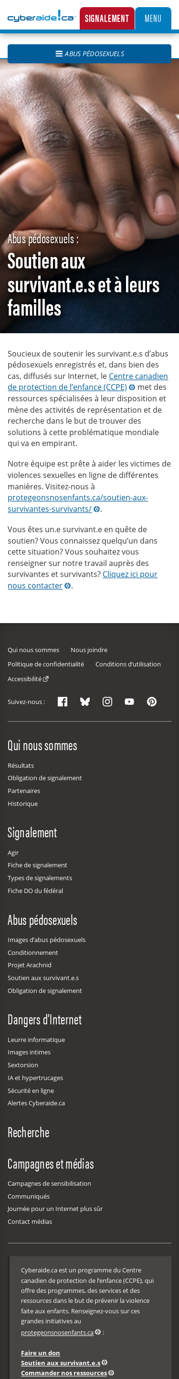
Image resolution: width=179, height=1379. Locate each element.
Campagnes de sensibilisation (49, 1183)
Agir (13, 852)
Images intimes (29, 1052)
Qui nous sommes (33, 649)
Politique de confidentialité (46, 664)
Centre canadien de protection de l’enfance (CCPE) (88, 382)
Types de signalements (40, 877)
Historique (23, 803)
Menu (153, 17)
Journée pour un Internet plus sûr (55, 1208)
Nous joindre (89, 649)
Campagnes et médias (51, 1162)
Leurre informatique (36, 1039)
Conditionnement (33, 952)
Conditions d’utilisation (128, 664)
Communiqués (29, 1196)
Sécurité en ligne (31, 1090)
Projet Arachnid (30, 965)
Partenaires (24, 790)
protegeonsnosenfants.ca (57, 1332)
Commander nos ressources (64, 1373)
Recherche (28, 1131)
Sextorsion (23, 1065)
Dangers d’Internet (44, 1019)
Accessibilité (25, 679)
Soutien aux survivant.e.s (43, 977)
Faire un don (40, 1353)
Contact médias (30, 1221)
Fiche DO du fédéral (35, 890)
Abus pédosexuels (89, 53)
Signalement (107, 17)
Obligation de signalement (45, 778)
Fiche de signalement (37, 865)
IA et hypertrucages (35, 1077)
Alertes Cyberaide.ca (36, 1103)
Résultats (21, 765)
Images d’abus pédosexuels (46, 939)
